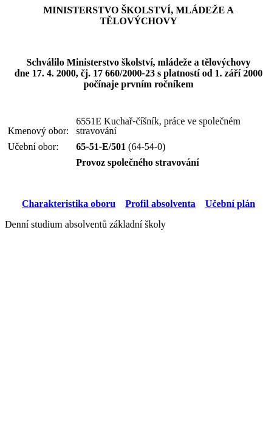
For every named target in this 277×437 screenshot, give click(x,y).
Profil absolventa (160, 203)
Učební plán (230, 203)
